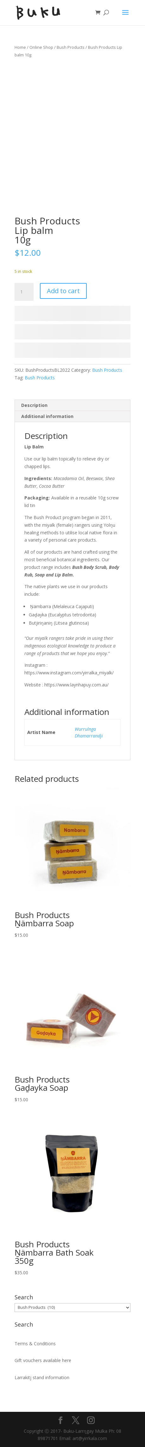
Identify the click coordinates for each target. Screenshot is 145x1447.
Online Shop (41, 47)
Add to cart (63, 290)
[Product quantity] (24, 292)
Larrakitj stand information (42, 1377)
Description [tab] (34, 405)
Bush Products (71, 47)
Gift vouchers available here (43, 1360)
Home (20, 47)
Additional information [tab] (47, 416)
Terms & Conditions (35, 1344)
